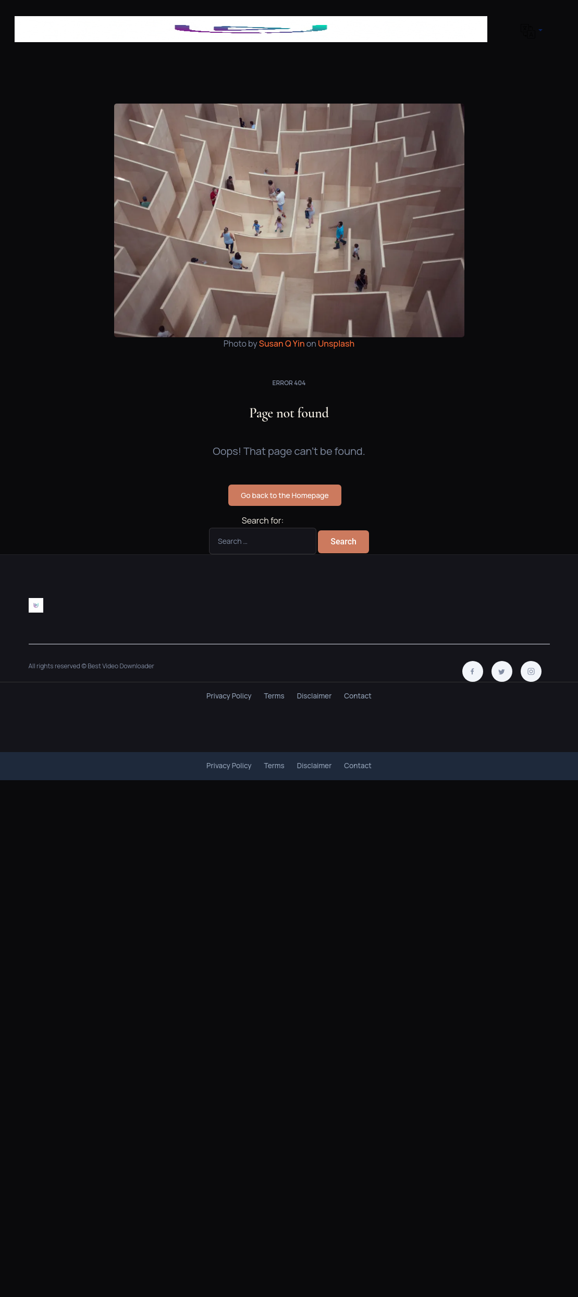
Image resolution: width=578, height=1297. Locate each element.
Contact (358, 696)
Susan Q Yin (282, 343)
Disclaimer (314, 696)
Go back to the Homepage (284, 495)
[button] (529, 31)
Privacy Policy (228, 696)
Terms (274, 696)
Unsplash (336, 343)
